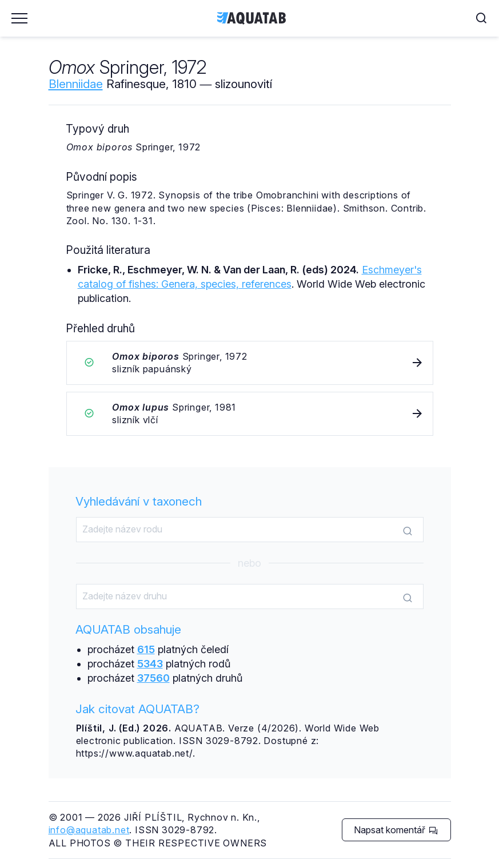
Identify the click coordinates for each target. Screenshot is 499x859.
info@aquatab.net (89, 830)
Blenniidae (76, 84)
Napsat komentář (396, 830)
